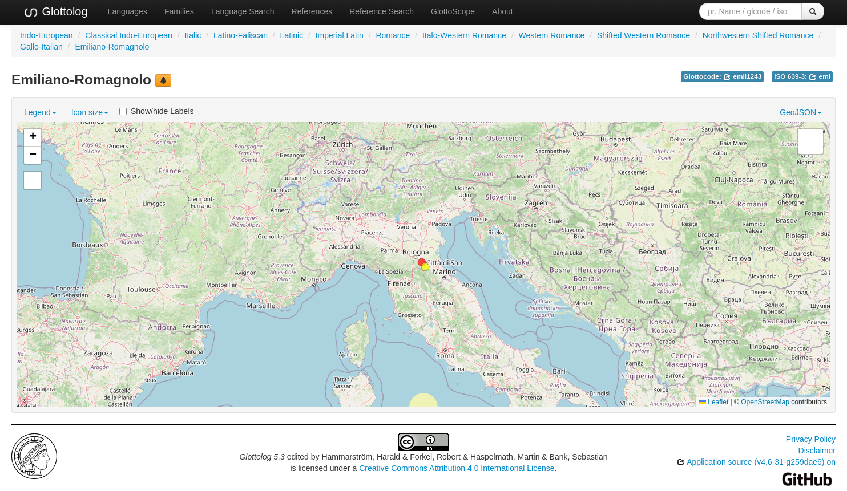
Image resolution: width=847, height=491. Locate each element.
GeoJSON (801, 112)
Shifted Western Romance (643, 35)
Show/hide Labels (156, 111)
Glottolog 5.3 (261, 456)
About (502, 11)
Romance (393, 35)
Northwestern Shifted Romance (758, 35)
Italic (193, 35)
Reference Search (381, 11)
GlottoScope (453, 11)
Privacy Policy (811, 439)
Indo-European (46, 35)
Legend (40, 112)
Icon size (89, 112)
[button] (425, 267)
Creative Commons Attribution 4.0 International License (456, 468)
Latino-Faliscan (240, 35)
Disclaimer (817, 450)
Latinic (291, 35)
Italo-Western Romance (464, 35)
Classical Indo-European (128, 35)
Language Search (243, 11)
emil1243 (742, 76)
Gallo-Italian (41, 46)
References (312, 11)
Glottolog (55, 12)
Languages (127, 11)
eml (819, 76)
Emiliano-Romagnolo (112, 46)
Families (179, 11)
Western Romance (552, 35)
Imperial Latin (340, 35)
